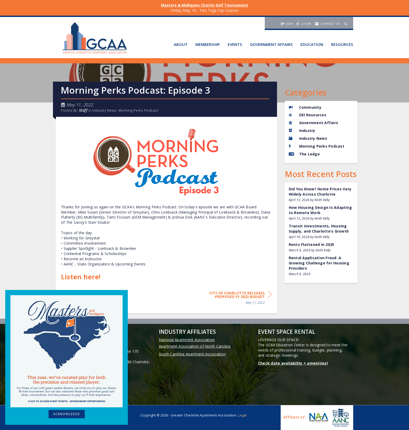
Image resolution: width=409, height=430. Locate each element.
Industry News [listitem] (308, 138)
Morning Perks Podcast (138, 110)
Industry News (104, 110)
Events (235, 44)
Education (311, 44)
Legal (242, 415)
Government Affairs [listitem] (313, 122)
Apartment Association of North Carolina (195, 346)
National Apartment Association (187, 339)
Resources (342, 44)
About (181, 44)
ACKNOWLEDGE (66, 414)
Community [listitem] (305, 107)
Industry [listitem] (302, 130)
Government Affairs (271, 44)
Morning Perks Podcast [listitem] (316, 146)
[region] (233, 298)
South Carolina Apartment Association (192, 354)
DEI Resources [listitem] (307, 114)
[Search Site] (346, 24)
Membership (207, 44)
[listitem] (321, 194)
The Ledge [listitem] (304, 154)
